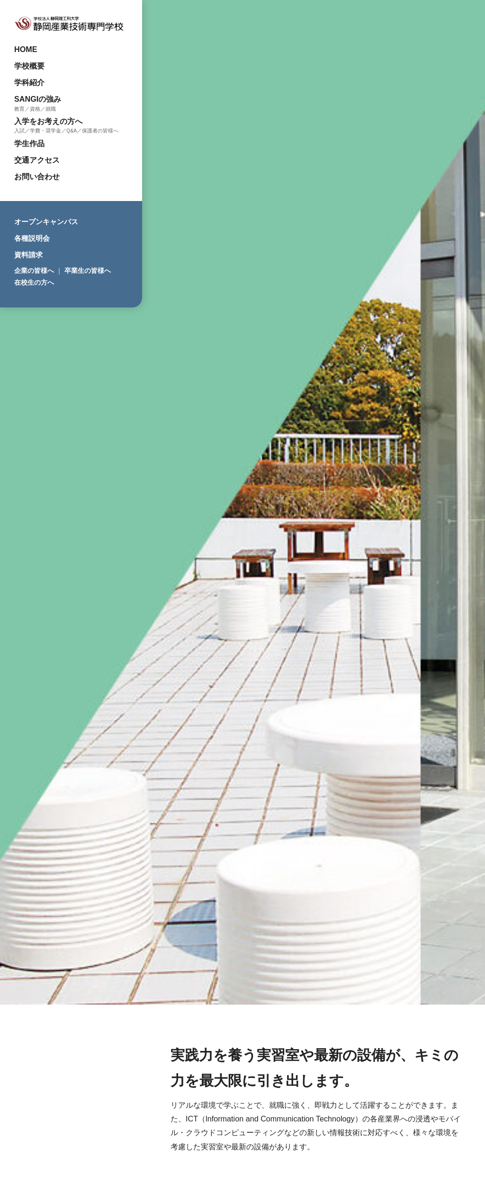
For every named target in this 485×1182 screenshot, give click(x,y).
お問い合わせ (37, 176)
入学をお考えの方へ (48, 121)
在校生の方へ (34, 282)
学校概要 (29, 65)
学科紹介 (29, 82)
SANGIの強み (37, 99)
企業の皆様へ (34, 270)
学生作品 (29, 143)
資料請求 (28, 255)
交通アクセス (37, 160)
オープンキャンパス (46, 222)
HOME (25, 49)
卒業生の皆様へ (87, 270)
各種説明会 (32, 238)
